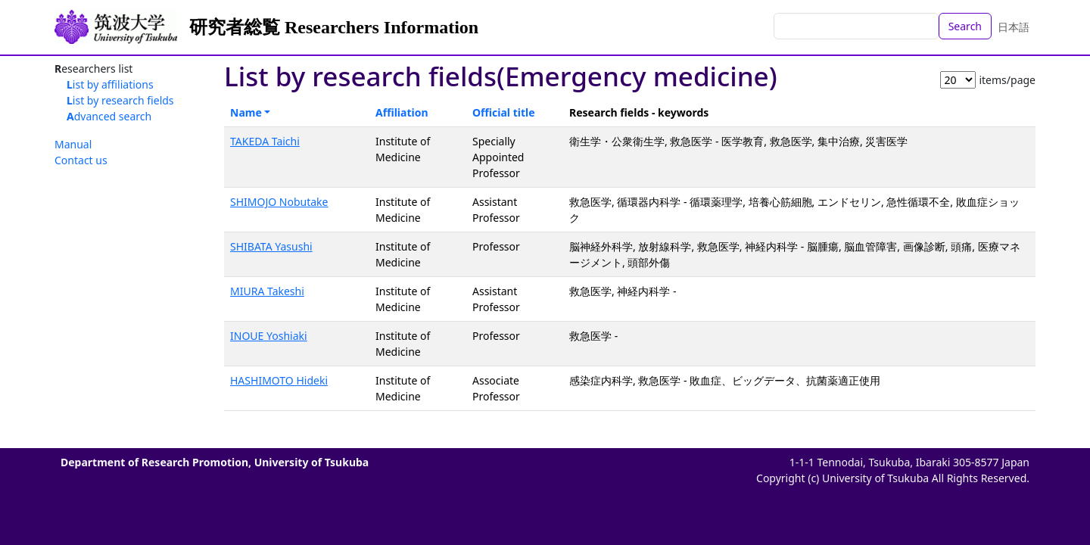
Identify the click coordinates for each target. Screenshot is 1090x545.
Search (965, 26)
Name (246, 112)
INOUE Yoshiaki (268, 336)
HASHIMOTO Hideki (279, 380)
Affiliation (401, 112)
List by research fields (120, 100)
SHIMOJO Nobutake (279, 202)
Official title (503, 112)
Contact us (80, 160)
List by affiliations (110, 84)
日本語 (1013, 27)
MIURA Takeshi (267, 291)
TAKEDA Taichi (265, 141)
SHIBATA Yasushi (271, 246)
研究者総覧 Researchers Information (333, 27)
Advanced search (109, 116)
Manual (73, 144)
